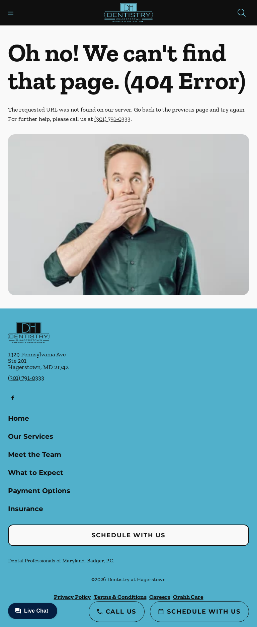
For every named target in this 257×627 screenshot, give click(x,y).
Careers (159, 597)
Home (18, 418)
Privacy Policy (72, 597)
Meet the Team (34, 454)
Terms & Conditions (120, 597)
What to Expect (35, 473)
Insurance (25, 509)
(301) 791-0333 (112, 119)
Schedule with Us (128, 535)
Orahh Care (188, 597)
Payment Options (39, 491)
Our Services (30, 436)
